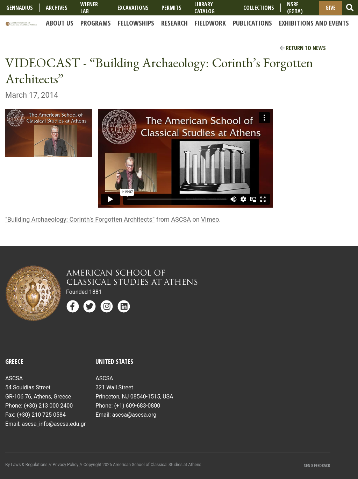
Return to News (303, 48)
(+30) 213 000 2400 (48, 405)
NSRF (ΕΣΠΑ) (295, 7)
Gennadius (19, 8)
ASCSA (181, 219)
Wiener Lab (89, 7)
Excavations (133, 8)
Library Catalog (204, 7)
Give (330, 8)
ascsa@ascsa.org (134, 414)
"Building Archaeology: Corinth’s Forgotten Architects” (80, 219)
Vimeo (210, 219)
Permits (171, 8)
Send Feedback (317, 465)
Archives (56, 8)
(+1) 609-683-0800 (137, 405)
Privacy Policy (65, 464)
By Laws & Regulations (26, 464)
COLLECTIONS (258, 8)
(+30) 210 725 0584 (41, 414)
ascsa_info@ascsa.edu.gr (54, 424)
